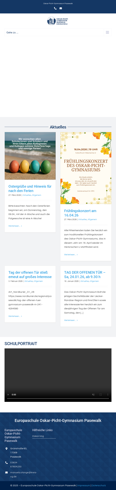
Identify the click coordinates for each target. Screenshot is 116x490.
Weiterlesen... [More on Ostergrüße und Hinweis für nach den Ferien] (14, 254)
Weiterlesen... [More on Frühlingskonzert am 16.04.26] (70, 255)
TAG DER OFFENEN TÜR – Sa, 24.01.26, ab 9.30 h (84, 274)
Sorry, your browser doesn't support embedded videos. (58, 375)
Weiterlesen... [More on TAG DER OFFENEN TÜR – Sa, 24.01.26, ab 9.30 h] (70, 320)
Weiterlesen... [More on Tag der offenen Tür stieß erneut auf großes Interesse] (14, 320)
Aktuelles (27, 195)
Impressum (83, 485)
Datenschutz (99, 485)
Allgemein (36, 195)
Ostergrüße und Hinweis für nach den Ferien (29, 188)
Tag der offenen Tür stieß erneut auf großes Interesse (30, 274)
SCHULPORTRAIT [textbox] (21, 343)
